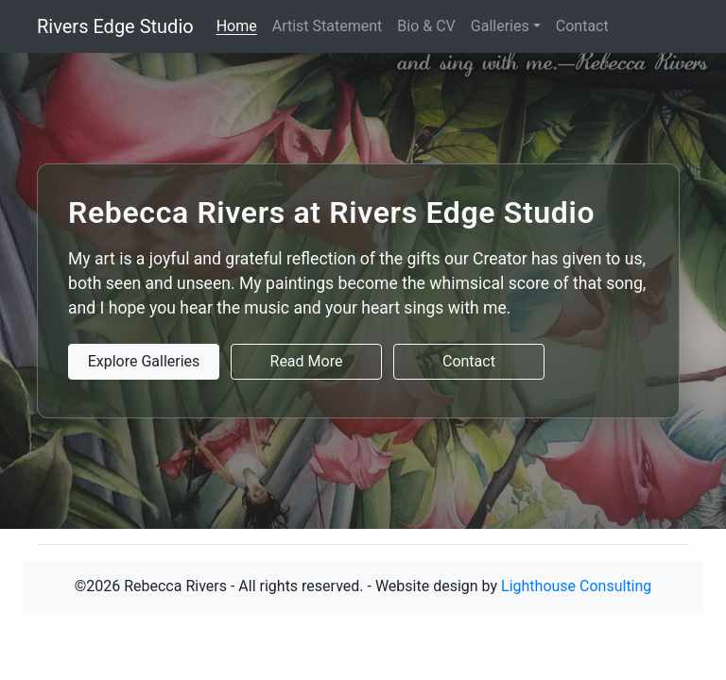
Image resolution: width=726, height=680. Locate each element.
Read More (306, 361)
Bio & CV (426, 26)
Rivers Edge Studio (115, 26)
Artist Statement (327, 26)
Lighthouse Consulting (576, 586)
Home (236, 26)
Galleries (500, 26)
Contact (582, 26)
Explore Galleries (144, 361)
